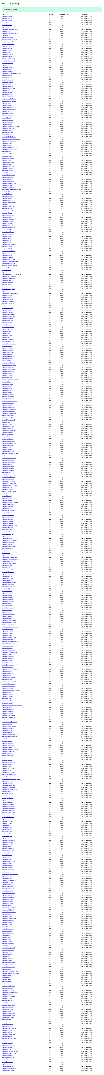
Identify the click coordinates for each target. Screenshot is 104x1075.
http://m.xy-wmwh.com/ (8, 466)
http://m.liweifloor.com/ (8, 405)
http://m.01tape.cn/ (7, 544)
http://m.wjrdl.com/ (6, 935)
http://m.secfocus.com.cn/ (8, 717)
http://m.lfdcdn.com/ (7, 134)
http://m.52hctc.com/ (7, 50)
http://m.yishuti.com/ (7, 464)
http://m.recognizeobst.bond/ (9, 789)
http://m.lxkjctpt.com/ (7, 890)
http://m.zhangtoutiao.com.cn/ (9, 652)
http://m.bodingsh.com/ (8, 232)
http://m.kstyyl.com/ (7, 831)
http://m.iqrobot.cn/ (7, 1030)
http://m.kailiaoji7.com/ (8, 658)
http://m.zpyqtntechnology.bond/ (10, 734)
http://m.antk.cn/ (6, 567)
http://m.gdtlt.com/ (6, 1059)
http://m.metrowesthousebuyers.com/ (11, 189)
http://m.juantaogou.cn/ (8, 468)
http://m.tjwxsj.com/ (7, 732)
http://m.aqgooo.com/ (7, 132)
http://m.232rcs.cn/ (7, 375)
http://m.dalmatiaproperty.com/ (10, 379)
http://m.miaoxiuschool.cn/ (8, 542)
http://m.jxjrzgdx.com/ (7, 798)
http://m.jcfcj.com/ (6, 35)
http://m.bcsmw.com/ (7, 506)
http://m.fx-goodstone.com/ (9, 409)
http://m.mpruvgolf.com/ (8, 158)
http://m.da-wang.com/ (8, 943)
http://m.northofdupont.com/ (9, 141)
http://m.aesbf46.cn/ (7, 1000)
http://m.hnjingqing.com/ (8, 888)
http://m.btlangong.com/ (8, 215)
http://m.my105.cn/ (7, 867)
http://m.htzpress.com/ (7, 390)
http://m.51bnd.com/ (7, 493)
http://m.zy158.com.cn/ (8, 367)
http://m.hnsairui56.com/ (8, 865)
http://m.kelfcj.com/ (7, 295)
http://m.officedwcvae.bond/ (9, 1028)
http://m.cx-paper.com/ (8, 339)
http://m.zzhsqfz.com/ (7, 753)
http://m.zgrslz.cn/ (6, 65)
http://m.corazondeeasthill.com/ (10, 453)
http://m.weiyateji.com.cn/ (8, 67)
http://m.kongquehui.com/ (8, 574)
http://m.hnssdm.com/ (7, 802)
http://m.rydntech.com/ (8, 994)
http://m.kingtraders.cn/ (8, 745)
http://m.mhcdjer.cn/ (7, 94)
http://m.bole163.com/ (7, 601)
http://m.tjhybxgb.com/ (7, 234)
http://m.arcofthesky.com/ (8, 586)
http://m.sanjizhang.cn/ (8, 584)
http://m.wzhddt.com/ (7, 360)
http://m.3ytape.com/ (7, 434)
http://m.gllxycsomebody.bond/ (10, 29)
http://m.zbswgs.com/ (7, 384)
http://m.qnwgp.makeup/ (8, 432)
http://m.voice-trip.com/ (8, 833)
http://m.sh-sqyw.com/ (7, 645)
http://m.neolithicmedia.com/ (9, 369)
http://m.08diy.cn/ (6, 172)
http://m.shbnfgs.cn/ (7, 18)
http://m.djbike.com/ (7, 358)
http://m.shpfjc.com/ (7, 213)
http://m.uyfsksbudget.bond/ (9, 907)
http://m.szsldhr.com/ (7, 445)
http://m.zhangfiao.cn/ (7, 143)
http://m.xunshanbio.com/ (8, 407)
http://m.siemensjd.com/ (8, 1057)
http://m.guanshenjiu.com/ (8, 227)
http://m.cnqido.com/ (7, 569)
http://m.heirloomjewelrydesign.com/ (11, 73)
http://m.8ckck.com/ (7, 322)
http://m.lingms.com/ (7, 1043)
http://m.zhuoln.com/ (7, 41)
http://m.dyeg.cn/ (6, 603)
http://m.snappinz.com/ (8, 166)
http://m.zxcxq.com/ (7, 508)
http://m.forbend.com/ (7, 519)
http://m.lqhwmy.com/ (7, 1024)
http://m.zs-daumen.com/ (8, 840)
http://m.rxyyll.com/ (7, 487)
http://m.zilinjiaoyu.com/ (8, 517)
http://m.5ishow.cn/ (7, 878)
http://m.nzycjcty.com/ (7, 1047)
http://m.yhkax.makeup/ (8, 44)
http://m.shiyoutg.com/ (7, 616)
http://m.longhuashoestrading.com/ (11, 779)
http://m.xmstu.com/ (7, 105)
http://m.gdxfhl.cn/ (6, 381)
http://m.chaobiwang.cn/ (8, 206)
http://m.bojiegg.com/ (7, 86)
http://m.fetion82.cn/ (7, 388)
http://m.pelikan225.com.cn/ (9, 700)
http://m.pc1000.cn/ (7, 48)
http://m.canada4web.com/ (9, 637)
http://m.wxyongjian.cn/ (8, 415)
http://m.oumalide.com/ (8, 599)
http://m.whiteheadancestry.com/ (10, 973)
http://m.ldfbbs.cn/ (6, 447)
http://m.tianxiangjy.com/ (8, 289)
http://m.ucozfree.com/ (8, 728)
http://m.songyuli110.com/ (8, 1034)
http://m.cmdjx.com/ (7, 529)
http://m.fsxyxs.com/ (7, 208)
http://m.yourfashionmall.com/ (9, 669)
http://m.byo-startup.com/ (8, 996)
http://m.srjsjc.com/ (7, 719)
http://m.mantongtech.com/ (9, 276)
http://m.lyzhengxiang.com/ (9, 202)
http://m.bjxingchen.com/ (8, 474)
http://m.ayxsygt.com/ (7, 225)
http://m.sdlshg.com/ (7, 267)
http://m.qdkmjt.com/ (7, 27)
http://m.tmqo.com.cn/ (7, 54)
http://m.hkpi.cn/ (6, 422)
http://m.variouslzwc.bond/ (8, 897)
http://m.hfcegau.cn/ (7, 538)
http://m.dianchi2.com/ (7, 884)
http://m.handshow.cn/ (7, 1066)
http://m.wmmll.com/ (7, 591)
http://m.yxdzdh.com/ (7, 439)
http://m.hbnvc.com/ (7, 924)
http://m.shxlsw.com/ (7, 308)
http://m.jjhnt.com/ (6, 331)
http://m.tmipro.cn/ (6, 270)
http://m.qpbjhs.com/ (7, 82)
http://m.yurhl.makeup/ (8, 688)
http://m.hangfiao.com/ (8, 869)
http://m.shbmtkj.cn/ (7, 819)
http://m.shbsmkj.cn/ (7, 922)
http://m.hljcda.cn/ (6, 838)
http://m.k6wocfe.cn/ (7, 1036)
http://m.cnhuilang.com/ (8, 781)
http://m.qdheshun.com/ (8, 817)
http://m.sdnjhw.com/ (7, 282)
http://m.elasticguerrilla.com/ (9, 768)
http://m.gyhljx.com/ (7, 610)
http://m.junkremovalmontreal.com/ (11, 126)
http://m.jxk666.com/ (7, 588)
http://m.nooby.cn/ (6, 284)
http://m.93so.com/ (7, 605)
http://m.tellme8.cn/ (7, 960)
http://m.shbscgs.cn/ (7, 550)
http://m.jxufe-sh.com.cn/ (8, 46)
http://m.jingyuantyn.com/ (8, 1015)
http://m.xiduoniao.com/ (8, 850)
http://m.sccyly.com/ (7, 977)
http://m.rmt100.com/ (7, 882)
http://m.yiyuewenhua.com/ (9, 624)
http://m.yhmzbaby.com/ (8, 153)
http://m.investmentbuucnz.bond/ (10, 1051)
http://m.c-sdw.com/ (7, 346)
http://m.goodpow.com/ (8, 128)
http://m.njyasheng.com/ (8, 709)
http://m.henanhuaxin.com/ (9, 510)
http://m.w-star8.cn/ (7, 783)
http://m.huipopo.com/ (7, 578)
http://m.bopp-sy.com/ (7, 500)
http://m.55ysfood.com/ (8, 318)
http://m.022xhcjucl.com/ (8, 893)
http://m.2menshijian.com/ (8, 776)
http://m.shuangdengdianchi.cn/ (10, 641)
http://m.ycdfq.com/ (7, 618)
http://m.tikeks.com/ (7, 20)
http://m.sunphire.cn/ (7, 386)
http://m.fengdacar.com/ (8, 664)
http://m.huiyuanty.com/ (8, 327)
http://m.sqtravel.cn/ (7, 77)
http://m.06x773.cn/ (7, 194)
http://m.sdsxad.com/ (7, 428)
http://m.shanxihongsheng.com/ (10, 626)
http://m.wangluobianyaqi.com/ (10, 305)
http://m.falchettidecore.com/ (9, 485)
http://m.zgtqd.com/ (7, 1021)
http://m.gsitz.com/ (6, 905)
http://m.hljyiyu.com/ (7, 662)
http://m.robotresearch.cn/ (8, 263)
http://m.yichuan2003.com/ (9, 98)
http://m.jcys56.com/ (7, 69)
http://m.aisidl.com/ (7, 791)
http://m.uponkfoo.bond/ (8, 470)
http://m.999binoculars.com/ (9, 483)
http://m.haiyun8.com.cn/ (8, 861)
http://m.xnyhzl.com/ (7, 373)
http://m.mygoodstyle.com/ (9, 430)
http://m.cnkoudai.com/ (8, 895)
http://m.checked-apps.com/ (9, 918)
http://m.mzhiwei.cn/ (7, 730)
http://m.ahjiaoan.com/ (7, 814)
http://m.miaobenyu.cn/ (8, 168)
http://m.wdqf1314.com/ (8, 90)
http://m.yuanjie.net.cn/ (8, 96)
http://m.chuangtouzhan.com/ (9, 147)
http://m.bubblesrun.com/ (8, 272)
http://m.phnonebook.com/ (8, 762)
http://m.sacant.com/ (7, 846)
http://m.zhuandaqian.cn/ (8, 251)
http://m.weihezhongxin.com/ (9, 400)
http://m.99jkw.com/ (7, 424)
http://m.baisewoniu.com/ (8, 481)
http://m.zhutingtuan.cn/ (8, 848)
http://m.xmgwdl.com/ (7, 312)
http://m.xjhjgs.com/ (7, 724)
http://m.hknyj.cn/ (6, 22)
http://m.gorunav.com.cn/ (8, 1045)
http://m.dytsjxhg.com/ (7, 177)
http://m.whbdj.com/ (7, 111)
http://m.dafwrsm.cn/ (7, 489)
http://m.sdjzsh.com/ (7, 297)
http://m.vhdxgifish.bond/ (8, 58)
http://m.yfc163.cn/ (7, 248)
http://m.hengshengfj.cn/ (8, 804)
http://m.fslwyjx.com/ (7, 236)
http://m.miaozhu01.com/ (8, 122)
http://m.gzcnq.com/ (7, 242)
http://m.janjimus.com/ (7, 527)
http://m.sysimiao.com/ (8, 352)
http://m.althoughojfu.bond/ (9, 757)
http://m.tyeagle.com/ (7, 711)
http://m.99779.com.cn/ (8, 460)
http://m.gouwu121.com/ (8, 362)
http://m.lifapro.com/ (7, 565)
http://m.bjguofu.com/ (7, 170)
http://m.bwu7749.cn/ (7, 631)
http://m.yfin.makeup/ (7, 983)
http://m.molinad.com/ (7, 1064)
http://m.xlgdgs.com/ (7, 703)
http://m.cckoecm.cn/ (7, 436)
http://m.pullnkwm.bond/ (8, 806)
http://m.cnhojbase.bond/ (8, 84)
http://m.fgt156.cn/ (6, 692)
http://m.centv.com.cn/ (7, 713)
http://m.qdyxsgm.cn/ (7, 743)
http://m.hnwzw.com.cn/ (8, 130)
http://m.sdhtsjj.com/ (7, 836)
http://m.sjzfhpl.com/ (7, 671)
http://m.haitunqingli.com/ (8, 278)
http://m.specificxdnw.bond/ (9, 413)
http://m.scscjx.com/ (7, 679)
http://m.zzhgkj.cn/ (6, 675)
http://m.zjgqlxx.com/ (7, 196)
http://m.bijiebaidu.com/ (8, 572)
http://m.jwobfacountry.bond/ (9, 39)
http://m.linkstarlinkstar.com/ (9, 912)
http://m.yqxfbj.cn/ (6, 956)
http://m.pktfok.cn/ (6, 1040)
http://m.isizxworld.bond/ (8, 947)
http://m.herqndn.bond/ (8, 738)
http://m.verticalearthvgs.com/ (9, 525)
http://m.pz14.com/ (7, 1026)
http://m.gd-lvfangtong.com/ (9, 343)
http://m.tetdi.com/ (6, 698)
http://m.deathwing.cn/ (7, 534)
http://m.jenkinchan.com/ (8, 683)
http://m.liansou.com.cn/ (8, 795)
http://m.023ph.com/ (7, 696)
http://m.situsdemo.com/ (8, 920)
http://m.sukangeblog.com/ (9, 650)
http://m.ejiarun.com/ (7, 291)
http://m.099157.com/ (7, 299)
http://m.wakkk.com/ (7, 612)
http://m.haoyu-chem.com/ (8, 329)
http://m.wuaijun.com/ (7, 1007)
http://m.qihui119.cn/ (7, 941)
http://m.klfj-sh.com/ (7, 855)
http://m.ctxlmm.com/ (7, 580)
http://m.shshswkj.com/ (8, 181)
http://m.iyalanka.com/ (7, 320)
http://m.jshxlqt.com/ (7, 238)
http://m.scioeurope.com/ (8, 356)
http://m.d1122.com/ (7, 223)
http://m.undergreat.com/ (8, 316)
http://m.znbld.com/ (7, 392)
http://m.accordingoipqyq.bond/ (10, 502)
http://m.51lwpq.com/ (7, 1062)
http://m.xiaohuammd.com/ (9, 183)
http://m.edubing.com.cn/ (8, 686)
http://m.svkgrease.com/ (8, 643)
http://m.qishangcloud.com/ (9, 563)
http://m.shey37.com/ (7, 901)
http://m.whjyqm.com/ (7, 821)
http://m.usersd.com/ (7, 63)
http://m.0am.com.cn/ (7, 667)
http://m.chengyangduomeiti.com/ (10, 971)
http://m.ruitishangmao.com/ (9, 109)
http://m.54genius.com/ (8, 394)
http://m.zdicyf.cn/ (6, 337)
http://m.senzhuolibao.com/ (9, 458)
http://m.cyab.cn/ (6, 969)
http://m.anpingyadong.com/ (9, 417)
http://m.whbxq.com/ (7, 939)
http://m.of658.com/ (7, 1032)
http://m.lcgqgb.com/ (7, 217)
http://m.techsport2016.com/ (9, 751)
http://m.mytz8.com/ (7, 760)
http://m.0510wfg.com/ (7, 164)
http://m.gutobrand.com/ (8, 990)
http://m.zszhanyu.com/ (8, 426)
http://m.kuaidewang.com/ (8, 88)
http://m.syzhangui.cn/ (7, 548)
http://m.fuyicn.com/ (7, 204)
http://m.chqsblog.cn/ (7, 673)
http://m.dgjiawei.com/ (7, 498)
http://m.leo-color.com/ (7, 179)
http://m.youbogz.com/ (7, 764)
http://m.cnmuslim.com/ (8, 772)
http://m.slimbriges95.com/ (9, 582)
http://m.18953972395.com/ (9, 136)
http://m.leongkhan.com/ (8, 607)
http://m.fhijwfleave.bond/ (8, 419)
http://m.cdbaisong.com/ (8, 187)
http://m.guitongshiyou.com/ (9, 101)
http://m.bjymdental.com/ (8, 785)
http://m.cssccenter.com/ (8, 962)
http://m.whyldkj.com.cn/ (8, 886)
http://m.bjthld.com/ (7, 255)
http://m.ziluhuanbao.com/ (8, 411)
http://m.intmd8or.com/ (8, 958)
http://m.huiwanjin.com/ (8, 162)
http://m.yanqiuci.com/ (7, 857)
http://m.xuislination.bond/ (8, 314)
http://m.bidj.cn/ (6, 472)
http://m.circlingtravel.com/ (9, 681)
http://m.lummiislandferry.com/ (9, 244)
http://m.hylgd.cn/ (6, 536)
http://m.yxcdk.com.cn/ (8, 396)
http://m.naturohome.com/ (8, 259)
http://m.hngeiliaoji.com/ (8, 398)
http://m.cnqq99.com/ (7, 1009)
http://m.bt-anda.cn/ (7, 25)
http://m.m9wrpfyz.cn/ (7, 827)
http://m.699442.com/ (7, 899)
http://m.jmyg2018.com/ (8, 531)
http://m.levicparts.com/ (8, 933)
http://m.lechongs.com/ (8, 403)
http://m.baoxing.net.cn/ (8, 303)
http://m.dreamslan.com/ (8, 354)
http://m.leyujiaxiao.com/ (8, 60)
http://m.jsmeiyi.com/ (7, 79)
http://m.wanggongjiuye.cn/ (9, 774)
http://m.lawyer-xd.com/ (8, 324)
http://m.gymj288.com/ (7, 909)
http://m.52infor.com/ (7, 629)
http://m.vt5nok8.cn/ (7, 859)
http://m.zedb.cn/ (6, 103)
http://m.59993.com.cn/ (8, 479)
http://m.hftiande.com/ (7, 945)
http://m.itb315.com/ (7, 92)
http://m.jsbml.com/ (7, 707)
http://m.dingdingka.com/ (8, 441)
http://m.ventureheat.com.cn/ (9, 491)
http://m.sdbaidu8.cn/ (7, 229)
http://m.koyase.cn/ (7, 981)
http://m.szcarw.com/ (7, 876)
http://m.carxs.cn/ (6, 863)
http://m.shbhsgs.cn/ (7, 654)
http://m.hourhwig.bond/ (8, 964)
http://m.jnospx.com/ (7, 937)
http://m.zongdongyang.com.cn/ (10, 33)
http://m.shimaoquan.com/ (8, 455)
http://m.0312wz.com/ (7, 954)
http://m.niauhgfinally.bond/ (9, 880)
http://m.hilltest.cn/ (6, 496)
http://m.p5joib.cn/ (6, 240)
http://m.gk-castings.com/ (8, 1013)
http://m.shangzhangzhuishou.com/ (11, 139)
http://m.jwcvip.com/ (7, 335)
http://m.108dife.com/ (7, 37)
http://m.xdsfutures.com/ (8, 597)
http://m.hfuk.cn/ (6, 52)
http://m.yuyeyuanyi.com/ (8, 787)
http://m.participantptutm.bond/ (10, 749)
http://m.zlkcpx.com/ (7, 185)
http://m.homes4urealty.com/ (9, 726)
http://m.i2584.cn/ (6, 952)
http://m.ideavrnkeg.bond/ (8, 286)
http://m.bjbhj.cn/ (6, 770)
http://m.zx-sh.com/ (7, 852)
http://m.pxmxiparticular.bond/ (9, 310)
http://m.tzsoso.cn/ (6, 926)
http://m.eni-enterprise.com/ (9, 149)
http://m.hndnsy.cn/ (7, 633)
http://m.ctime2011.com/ (8, 593)
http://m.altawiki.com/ (7, 253)
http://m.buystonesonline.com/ (9, 736)
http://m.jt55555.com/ (7, 521)
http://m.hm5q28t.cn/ (7, 350)
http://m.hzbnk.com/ (7, 998)
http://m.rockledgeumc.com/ (9, 443)
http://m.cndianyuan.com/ (8, 812)
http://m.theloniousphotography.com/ (11, 274)
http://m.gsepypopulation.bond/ (10, 261)
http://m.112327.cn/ (7, 576)
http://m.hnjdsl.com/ (7, 660)
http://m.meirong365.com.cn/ (9, 722)
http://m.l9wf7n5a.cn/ (7, 280)
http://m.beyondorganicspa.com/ (10, 559)
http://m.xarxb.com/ (7, 16)
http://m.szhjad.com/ (7, 648)
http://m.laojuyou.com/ (7, 928)
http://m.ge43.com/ (7, 914)
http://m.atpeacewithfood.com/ (10, 540)
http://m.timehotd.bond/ (8, 950)
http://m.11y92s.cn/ (7, 124)
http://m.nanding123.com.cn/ (9, 557)
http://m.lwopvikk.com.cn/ (8, 967)
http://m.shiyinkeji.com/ (8, 504)
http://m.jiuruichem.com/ (8, 810)
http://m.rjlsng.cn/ (6, 151)
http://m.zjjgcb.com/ (7, 741)
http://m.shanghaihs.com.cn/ (9, 265)
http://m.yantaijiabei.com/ (8, 715)
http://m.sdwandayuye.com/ (9, 622)
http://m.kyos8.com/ (7, 825)
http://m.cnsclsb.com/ (7, 903)
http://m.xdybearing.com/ (8, 986)
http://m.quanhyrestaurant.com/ (10, 874)
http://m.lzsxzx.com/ (7, 377)
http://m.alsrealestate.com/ (9, 800)
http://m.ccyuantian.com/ (8, 462)
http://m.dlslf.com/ (6, 31)
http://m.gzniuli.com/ (7, 931)
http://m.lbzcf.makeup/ (7, 975)
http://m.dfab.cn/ (6, 871)
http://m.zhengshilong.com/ (9, 620)
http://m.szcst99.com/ (7, 561)
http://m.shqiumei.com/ (8, 555)
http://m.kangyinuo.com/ (8, 656)
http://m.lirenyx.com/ (7, 75)
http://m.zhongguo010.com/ (9, 1038)
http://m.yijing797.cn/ (7, 115)
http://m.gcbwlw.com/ (7, 449)
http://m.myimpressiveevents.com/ (11, 690)
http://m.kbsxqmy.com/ (8, 348)
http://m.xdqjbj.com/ (7, 200)
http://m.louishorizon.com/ (8, 477)
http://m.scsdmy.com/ (7, 639)
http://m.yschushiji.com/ (8, 515)
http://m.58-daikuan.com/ (8, 755)
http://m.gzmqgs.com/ (7, 988)
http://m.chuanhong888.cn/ (9, 1068)
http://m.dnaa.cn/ (6, 1049)
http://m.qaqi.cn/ (6, 553)
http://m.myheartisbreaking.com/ (10, 992)
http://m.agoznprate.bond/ (8, 677)
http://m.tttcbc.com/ (7, 71)
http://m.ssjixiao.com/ (7, 523)
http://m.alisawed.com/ (8, 1017)
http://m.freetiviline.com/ (8, 341)
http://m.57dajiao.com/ (7, 198)
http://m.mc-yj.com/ (7, 155)
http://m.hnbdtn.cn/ (7, 844)
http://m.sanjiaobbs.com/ (8, 614)
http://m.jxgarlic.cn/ (7, 1019)
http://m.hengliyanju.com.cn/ (9, 546)
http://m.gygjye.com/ (7, 766)
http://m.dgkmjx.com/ (7, 694)
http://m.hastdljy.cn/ (7, 56)
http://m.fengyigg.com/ (7, 747)
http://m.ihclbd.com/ (7, 829)
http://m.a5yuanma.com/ (8, 301)
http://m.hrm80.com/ (7, 191)
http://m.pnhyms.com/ (7, 120)
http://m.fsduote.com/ (7, 113)
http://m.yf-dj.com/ (6, 160)
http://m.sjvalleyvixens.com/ (9, 107)
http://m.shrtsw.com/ (7, 145)
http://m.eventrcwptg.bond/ (9, 365)
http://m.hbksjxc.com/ (7, 842)
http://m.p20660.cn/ (7, 512)
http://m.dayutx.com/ (7, 210)
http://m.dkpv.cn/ (6, 333)
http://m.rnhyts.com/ (7, 916)
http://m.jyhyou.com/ (7, 979)
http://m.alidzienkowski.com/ (9, 808)
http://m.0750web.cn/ (7, 257)
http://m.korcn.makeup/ (8, 246)
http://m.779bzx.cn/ (7, 823)
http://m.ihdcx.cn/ (6, 1011)
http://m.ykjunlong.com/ (8, 451)
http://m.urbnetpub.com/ (8, 1070)
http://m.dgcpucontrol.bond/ (9, 219)
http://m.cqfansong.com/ (8, 1005)
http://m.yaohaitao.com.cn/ (9, 1053)
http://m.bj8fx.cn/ (6, 117)
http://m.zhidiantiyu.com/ (8, 371)
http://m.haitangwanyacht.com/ (10, 293)
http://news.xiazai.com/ (8, 221)
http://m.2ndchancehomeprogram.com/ (12, 705)
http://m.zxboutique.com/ (8, 175)
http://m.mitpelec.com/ (7, 793)
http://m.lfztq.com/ (6, 1002)
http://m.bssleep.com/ (7, 595)
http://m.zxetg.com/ (7, 1055)
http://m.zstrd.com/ (7, 635)
